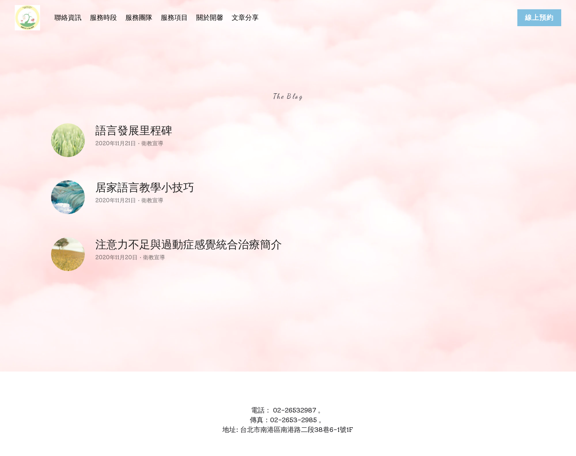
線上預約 (539, 18)
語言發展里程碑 (133, 130)
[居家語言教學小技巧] (68, 197)
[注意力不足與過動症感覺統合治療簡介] (68, 254)
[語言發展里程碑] (68, 140)
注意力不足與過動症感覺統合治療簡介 (188, 244)
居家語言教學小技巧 (144, 187)
